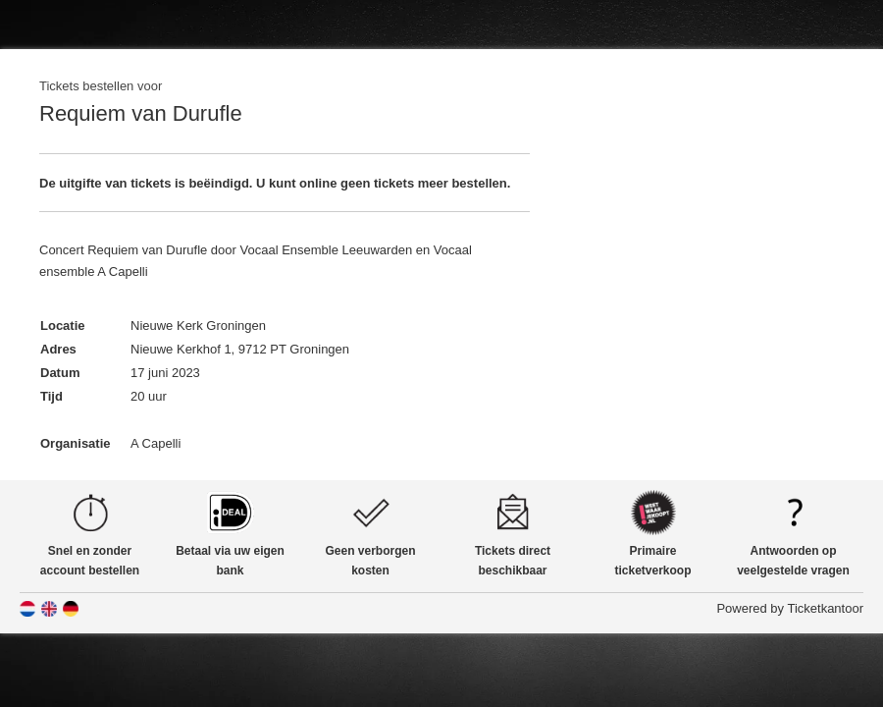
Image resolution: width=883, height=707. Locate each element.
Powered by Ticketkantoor (789, 608)
